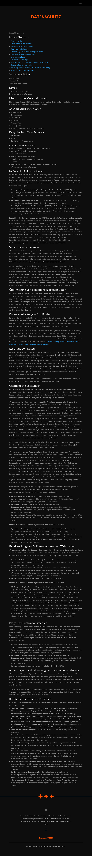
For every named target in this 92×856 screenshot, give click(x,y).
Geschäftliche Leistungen (19, 60)
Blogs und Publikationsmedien (21, 65)
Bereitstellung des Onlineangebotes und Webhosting (29, 62)
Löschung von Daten (18, 57)
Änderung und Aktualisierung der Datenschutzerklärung (30, 68)
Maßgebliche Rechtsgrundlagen (22, 46)
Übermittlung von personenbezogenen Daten (27, 52)
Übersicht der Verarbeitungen (21, 44)
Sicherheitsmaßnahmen (19, 49)
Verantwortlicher (17, 41)
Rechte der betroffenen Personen (22, 70)
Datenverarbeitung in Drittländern (23, 54)
